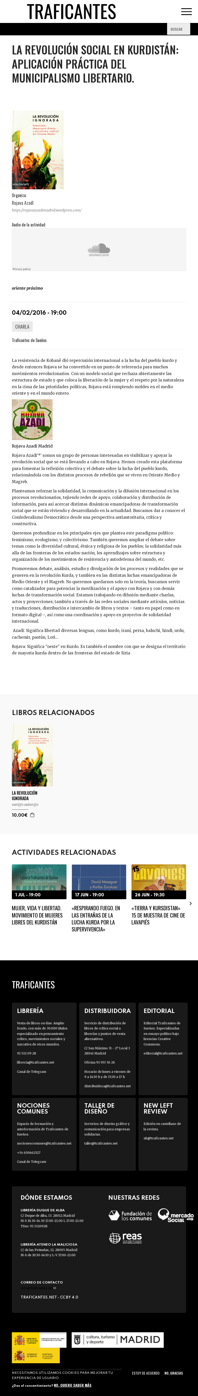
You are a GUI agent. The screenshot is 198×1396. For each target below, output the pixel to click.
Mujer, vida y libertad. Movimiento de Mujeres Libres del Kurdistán (37, 915)
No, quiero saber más (73, 1385)
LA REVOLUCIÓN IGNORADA (24, 795)
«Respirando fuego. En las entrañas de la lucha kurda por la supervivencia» (96, 918)
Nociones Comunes (33, 1109)
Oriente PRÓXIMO (27, 288)
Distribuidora (107, 1011)
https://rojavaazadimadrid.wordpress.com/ (47, 210)
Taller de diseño (99, 1109)
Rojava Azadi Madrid (32, 446)
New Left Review (158, 1109)
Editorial (159, 1011)
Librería (30, 1011)
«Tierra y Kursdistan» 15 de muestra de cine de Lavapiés (158, 915)
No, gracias (173, 1373)
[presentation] (191, 903)
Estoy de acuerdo (146, 1373)
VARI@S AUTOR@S (25, 804)
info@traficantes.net (38, 1288)
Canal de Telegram (31, 1072)
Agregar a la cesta (32, 815)
